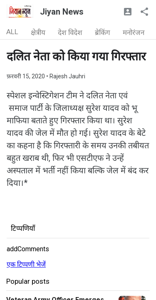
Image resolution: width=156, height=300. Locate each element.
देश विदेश (70, 32)
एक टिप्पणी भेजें (26, 264)
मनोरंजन (133, 32)
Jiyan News (62, 12)
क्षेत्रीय (38, 32)
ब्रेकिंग (102, 32)
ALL (12, 32)
